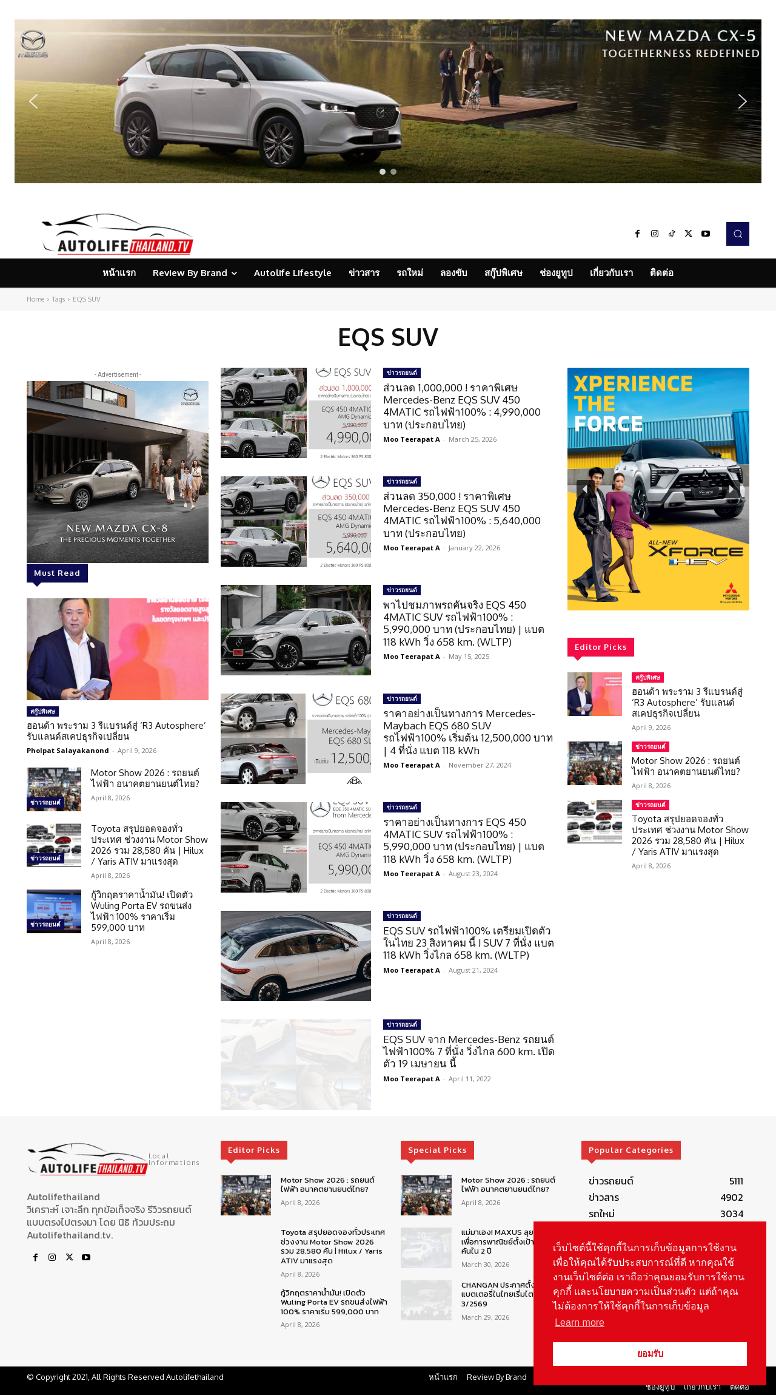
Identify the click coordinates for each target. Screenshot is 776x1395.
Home (35, 299)
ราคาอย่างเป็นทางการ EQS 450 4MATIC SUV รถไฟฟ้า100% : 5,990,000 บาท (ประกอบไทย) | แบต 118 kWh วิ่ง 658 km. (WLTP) (463, 840)
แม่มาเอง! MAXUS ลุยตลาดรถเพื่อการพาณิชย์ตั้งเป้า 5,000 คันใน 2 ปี (511, 1241)
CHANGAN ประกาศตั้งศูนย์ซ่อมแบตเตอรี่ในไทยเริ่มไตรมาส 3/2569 (512, 1294)
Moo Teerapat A (411, 439)
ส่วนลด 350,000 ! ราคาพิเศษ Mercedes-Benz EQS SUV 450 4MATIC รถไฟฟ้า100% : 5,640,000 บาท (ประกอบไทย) (462, 514)
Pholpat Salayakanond (68, 750)
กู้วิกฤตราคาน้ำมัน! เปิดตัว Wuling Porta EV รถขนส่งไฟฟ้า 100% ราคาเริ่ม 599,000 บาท (142, 911)
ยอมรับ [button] (650, 1354)
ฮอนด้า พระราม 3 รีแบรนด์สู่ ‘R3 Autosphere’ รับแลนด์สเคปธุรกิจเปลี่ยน (116, 731)
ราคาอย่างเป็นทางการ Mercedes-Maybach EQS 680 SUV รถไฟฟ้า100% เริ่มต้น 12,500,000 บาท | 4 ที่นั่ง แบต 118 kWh (468, 732)
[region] (388, 101)
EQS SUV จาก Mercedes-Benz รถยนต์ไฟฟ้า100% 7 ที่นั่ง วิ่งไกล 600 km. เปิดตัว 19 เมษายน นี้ (469, 1051)
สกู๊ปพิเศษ (42, 711)
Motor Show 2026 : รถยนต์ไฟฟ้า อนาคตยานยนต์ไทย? (145, 778)
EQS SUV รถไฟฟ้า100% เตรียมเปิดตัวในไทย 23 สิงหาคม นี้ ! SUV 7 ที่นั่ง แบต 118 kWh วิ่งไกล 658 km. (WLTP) (468, 943)
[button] (388, 101)
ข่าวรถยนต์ (45, 802)
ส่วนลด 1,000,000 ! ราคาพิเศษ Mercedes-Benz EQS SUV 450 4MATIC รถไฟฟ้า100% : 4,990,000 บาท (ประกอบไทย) (462, 406)
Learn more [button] (579, 1322)
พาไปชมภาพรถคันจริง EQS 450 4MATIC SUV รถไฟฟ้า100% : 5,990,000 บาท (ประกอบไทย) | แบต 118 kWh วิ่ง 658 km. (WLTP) (463, 623)
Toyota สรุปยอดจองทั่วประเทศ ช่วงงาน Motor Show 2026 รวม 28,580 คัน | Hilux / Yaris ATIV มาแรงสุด (149, 845)
